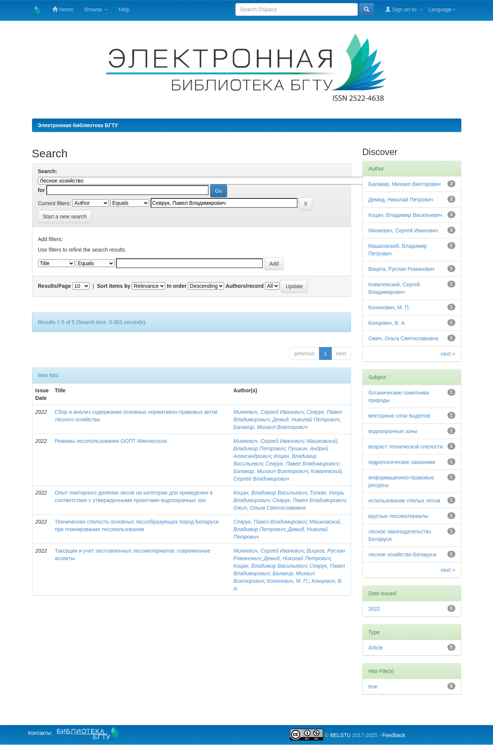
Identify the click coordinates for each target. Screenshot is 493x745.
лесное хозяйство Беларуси (402, 554)
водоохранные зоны (392, 431)
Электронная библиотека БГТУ (78, 125)
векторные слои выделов (399, 416)
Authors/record (245, 286)
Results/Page (54, 286)
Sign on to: (404, 9)
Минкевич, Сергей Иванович (269, 412)
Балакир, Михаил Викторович (271, 427)
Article (375, 648)
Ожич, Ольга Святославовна (270, 508)
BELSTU (340, 735)
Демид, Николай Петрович (305, 419)
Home (62, 9)
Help (124, 9)
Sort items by (114, 286)
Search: (47, 171)
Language (441, 9)
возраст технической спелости (405, 447)
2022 (374, 609)
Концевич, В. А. (387, 323)
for (41, 190)
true (372, 687)
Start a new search (65, 217)
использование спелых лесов (404, 501)
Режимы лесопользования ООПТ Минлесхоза (111, 441)
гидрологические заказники (401, 462)
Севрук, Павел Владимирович (302, 464)
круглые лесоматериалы (398, 516)
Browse (95, 9)
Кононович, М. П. (288, 581)
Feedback (393, 735)
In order (176, 286)
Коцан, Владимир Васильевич (270, 493)
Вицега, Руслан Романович (401, 269)
